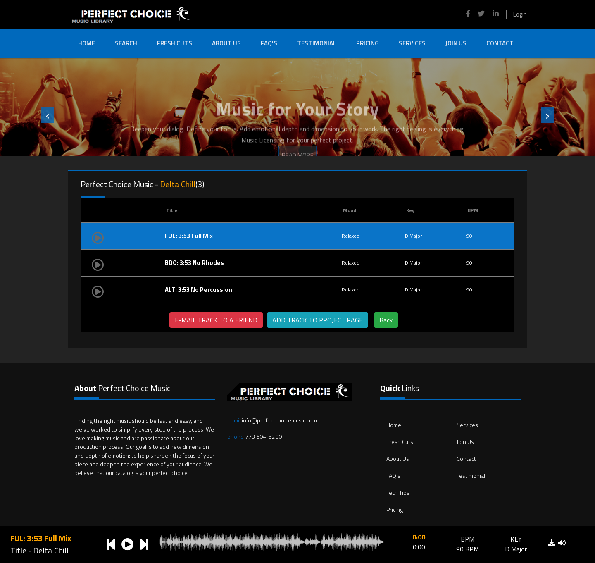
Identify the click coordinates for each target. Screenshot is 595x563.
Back (386, 320)
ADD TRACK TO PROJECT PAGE (317, 320)
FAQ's (269, 43)
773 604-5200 (254, 436)
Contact (500, 43)
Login (520, 14)
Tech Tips (397, 492)
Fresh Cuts (174, 43)
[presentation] (47, 115)
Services (412, 43)
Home (86, 43)
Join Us (455, 43)
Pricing (367, 43)
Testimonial (316, 43)
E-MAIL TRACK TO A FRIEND (216, 320)
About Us (226, 43)
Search (126, 43)
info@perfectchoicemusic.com (272, 420)
